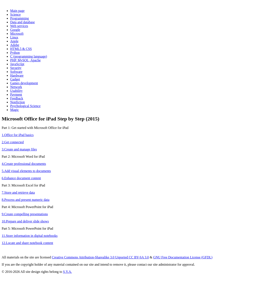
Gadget (15, 79)
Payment (16, 94)
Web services (19, 26)
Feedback (16, 98)
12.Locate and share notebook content (27, 243)
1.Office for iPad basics (18, 135)
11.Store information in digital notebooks (30, 235)
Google (15, 30)
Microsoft (17, 33)
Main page (17, 10)
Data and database (22, 22)
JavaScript (17, 64)
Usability (16, 90)
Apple (14, 41)
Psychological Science (25, 106)
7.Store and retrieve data (18, 192)
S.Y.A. (67, 271)
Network (16, 87)
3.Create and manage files (19, 149)
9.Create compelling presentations (25, 214)
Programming (19, 18)
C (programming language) (28, 56)
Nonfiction (17, 102)
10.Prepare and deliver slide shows (25, 221)
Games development (24, 83)
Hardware (17, 75)
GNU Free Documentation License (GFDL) (182, 257)
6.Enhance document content (21, 178)
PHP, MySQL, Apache (25, 60)
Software (16, 71)
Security (15, 68)
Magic (14, 110)
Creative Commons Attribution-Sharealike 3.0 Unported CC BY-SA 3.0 (100, 257)
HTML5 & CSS (21, 49)
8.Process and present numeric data (25, 200)
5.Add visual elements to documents (26, 171)
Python (15, 52)
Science (15, 14)
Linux (14, 37)
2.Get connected (13, 142)
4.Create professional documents (24, 164)
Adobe (14, 45)
